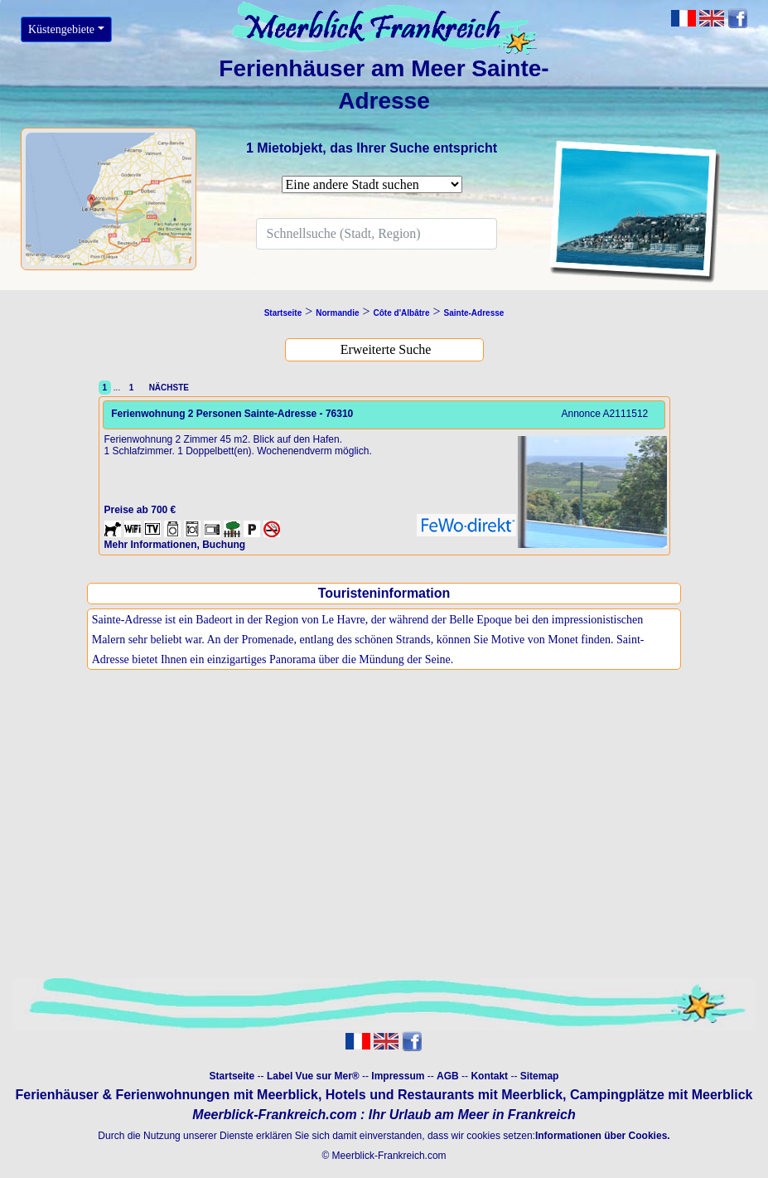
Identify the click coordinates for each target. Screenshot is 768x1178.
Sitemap (539, 1076)
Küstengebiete (61, 29)
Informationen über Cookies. (602, 1136)
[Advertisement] (384, 842)
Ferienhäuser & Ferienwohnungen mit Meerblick (167, 1095)
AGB (448, 1076)
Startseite (232, 1076)
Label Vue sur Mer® (313, 1076)
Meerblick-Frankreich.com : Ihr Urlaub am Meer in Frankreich (383, 1115)
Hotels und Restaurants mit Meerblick (444, 1095)
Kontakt (489, 1076)
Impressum (397, 1076)
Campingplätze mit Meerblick (661, 1095)
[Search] (376, 234)
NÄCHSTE (166, 387)
